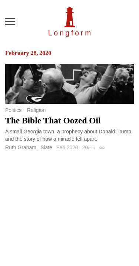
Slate (46, 147)
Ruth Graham (20, 147)
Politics (13, 110)
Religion (36, 110)
